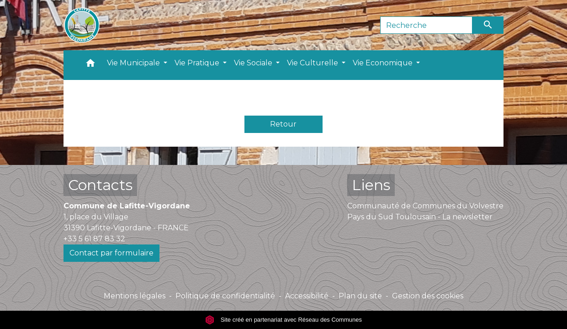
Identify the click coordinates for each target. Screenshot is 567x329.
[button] (90, 65)
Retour (283, 124)
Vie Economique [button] (383, 62)
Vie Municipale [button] (134, 62)
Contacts (100, 185)
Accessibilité (307, 296)
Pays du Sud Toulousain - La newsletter (420, 216)
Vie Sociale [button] (254, 62)
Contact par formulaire (111, 253)
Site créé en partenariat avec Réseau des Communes (283, 319)
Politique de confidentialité (225, 296)
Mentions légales (134, 296)
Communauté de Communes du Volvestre (425, 206)
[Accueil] (82, 25)
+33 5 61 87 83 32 (94, 238)
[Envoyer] (487, 25)
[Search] (426, 25)
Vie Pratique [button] (198, 62)
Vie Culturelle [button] (313, 62)
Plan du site (360, 296)
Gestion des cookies (427, 296)
